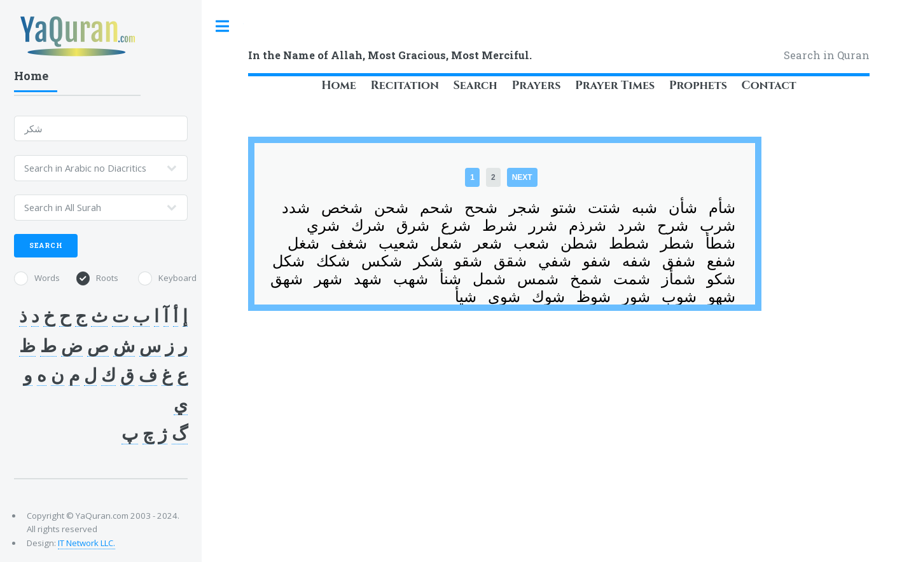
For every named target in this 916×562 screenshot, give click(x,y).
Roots (107, 278)
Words (47, 278)
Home (338, 85)
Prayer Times (615, 85)
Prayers (535, 85)
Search (475, 85)
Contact (769, 85)
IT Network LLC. (86, 543)
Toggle (223, 26)
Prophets (698, 85)
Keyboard (177, 278)
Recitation (405, 85)
